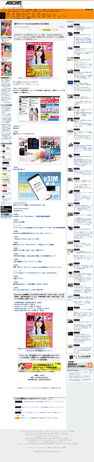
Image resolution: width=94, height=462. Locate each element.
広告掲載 (63, 447)
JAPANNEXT (18, 18)
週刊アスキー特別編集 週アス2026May (6, 40)
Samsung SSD (28, 438)
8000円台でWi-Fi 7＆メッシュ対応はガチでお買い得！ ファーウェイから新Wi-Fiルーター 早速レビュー (83, 258)
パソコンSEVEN (28, 13)
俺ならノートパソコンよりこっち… (7, 154)
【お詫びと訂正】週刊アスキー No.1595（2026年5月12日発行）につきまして (80, 373)
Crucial (38, 14)
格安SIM (9, 11)
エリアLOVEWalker (26, 443)
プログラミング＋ (55, 440)
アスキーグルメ (22, 11)
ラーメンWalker (19, 443)
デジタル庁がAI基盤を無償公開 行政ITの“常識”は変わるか (6, 90)
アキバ (51, 9)
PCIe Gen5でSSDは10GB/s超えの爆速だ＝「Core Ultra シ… (6, 85)
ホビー (40, 9)
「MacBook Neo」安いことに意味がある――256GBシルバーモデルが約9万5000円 (7, 109)
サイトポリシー (31, 447)
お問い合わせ (57, 447)
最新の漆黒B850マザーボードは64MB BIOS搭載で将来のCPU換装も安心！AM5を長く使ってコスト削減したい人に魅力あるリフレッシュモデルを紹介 (83, 162)
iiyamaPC (18, 13)
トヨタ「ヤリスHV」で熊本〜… (6, 176)
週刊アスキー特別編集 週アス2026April (6, 59)
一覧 (41, 29)
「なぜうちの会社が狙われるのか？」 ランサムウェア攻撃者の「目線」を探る (83, 125)
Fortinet (49, 16)
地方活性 (51, 11)
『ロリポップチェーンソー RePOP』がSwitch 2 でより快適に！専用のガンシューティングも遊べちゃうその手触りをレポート (83, 65)
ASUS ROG (18, 14)
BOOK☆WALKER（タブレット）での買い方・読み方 (32, 308)
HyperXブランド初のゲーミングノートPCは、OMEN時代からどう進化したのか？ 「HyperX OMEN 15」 (83, 198)
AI (5, 9)
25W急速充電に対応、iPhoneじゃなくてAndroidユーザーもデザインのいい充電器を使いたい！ (83, 279)
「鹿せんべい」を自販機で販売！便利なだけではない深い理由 (38, 418)
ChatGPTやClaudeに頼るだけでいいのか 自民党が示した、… (6, 99)
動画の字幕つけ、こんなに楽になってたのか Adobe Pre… (6, 95)
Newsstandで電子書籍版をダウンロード (39, 351)
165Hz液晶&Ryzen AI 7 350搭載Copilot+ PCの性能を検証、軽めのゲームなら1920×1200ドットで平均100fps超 (83, 327)
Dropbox (33, 16)
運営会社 (50, 447)
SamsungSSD (27, 14)
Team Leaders (48, 440)
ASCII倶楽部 (89, 10)
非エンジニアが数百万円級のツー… (7, 199)
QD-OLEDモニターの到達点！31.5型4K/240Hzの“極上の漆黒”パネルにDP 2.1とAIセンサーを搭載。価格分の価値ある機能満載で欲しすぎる (83, 41)
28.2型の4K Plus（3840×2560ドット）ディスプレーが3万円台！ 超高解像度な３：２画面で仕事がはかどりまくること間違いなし (83, 290)
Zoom (59, 16)
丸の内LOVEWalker (66, 443)
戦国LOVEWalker (74, 443)
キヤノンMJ (13, 18)
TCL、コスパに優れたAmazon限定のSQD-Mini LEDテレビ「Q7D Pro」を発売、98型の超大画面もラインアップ (6, 136)
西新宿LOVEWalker (43, 443)
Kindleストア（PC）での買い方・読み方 (28, 306)
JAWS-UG (32, 434)
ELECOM (8, 14)
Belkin (54, 14)
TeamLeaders (35, 11)
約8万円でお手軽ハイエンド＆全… (7, 171)
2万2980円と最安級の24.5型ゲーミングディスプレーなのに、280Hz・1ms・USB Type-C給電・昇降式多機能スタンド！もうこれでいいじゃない (83, 339)
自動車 (35, 9)
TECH (17, 9)
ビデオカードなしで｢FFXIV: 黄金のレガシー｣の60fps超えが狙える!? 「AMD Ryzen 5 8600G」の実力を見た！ (83, 350)
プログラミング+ (42, 11)
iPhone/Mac (29, 9)
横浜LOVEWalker (34, 443)
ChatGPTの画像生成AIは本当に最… (7, 159)
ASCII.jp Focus (6, 105)
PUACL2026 (56, 11)
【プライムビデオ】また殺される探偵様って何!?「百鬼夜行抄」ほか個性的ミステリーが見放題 (6, 120)
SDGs (48, 11)
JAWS (8, 16)
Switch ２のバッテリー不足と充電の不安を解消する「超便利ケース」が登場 (83, 53)
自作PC (44, 9)
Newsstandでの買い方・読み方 (25, 304)
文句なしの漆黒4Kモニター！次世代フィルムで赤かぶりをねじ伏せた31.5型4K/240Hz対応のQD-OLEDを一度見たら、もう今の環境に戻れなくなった (83, 235)
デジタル (23, 9)
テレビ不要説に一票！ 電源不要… (7, 148)
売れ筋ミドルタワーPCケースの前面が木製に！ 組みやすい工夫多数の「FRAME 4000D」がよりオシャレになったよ (83, 315)
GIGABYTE (23, 14)
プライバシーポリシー (41, 447)
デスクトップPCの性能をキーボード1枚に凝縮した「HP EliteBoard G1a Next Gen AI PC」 (83, 186)
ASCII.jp (13, 3)
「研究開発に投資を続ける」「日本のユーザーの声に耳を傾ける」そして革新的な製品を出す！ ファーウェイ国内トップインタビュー (83, 208)
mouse (13, 13)
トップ (2, 9)
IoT (8, 9)
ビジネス (12, 9)
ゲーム (66, 9)
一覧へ (10, 141)
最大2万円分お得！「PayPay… (7, 165)
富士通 (8, 13)
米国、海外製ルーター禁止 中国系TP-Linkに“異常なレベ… (6, 81)
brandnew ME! (28, 18)
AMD (13, 14)
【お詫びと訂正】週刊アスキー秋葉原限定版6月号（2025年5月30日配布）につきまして (80, 380)
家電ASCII (15, 11)
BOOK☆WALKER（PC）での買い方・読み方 (29, 310)
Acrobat (13, 16)
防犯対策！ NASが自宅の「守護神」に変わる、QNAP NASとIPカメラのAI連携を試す (83, 267)
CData (39, 16)
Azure (23, 16)
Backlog (44, 16)
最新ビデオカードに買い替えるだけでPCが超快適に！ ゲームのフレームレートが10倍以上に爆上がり (83, 173)
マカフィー (8, 18)
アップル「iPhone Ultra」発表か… (7, 193)
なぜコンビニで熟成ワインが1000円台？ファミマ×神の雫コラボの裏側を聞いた (83, 245)
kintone (18, 16)
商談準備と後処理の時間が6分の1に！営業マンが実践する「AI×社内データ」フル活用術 (83, 114)
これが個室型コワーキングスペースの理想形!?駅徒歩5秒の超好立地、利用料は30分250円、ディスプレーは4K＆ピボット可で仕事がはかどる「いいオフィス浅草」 (83, 221)
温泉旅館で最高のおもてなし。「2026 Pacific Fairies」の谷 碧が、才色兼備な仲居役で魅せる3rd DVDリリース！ (6, 128)
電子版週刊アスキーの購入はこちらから (26, 84)
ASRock (33, 14)
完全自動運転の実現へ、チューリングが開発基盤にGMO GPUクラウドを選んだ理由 (83, 28)
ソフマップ (23, 18)
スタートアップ (61, 9)
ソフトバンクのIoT (64, 16)
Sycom (23, 13)
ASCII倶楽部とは (8, 102)
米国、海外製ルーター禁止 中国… (7, 182)
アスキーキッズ (4, 11)
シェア (29, 29)
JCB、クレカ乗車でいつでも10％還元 (6, 115)
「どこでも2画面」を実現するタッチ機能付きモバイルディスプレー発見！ (83, 103)
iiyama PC (45, 433)
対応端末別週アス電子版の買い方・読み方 (28, 302)
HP (44, 13)
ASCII (63, 27)
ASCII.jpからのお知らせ (73, 370)
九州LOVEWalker (58, 443)
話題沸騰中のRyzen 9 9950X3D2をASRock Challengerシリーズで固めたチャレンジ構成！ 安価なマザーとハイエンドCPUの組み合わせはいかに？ (83, 148)
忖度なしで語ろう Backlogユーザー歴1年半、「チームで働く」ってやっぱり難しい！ (83, 303)
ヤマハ (54, 16)
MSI (33, 13)
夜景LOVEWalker (50, 443)
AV (48, 9)
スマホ (55, 9)
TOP (20, 431)
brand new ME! (56, 436)
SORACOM (41, 438)
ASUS (39, 13)
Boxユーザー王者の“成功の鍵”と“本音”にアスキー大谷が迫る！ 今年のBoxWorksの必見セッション (83, 90)
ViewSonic (49, 14)
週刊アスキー (28, 11)
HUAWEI (44, 14)
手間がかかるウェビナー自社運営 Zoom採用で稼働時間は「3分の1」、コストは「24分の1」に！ (84, 77)
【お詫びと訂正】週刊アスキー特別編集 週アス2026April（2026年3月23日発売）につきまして (80, 376)
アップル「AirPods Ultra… (7, 188)
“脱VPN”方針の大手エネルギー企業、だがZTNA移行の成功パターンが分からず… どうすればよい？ (83, 138)
